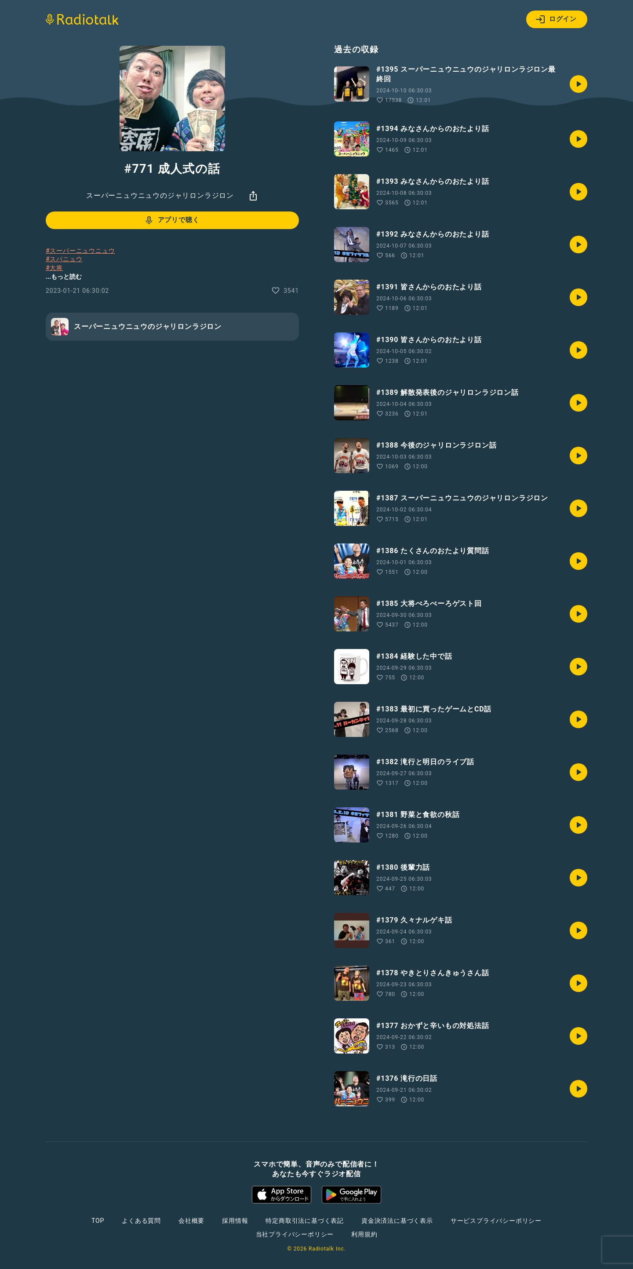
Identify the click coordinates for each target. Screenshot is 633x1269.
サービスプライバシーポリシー (496, 1220)
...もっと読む (64, 276)
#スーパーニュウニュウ (80, 250)
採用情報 (235, 1220)
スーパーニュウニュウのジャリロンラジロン (160, 195)
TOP (97, 1220)
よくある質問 (141, 1220)
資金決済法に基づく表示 (397, 1220)
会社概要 (191, 1220)
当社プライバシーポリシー (295, 1234)
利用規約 (364, 1234)
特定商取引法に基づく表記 (305, 1220)
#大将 (54, 267)
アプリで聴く (172, 220)
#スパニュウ (64, 259)
